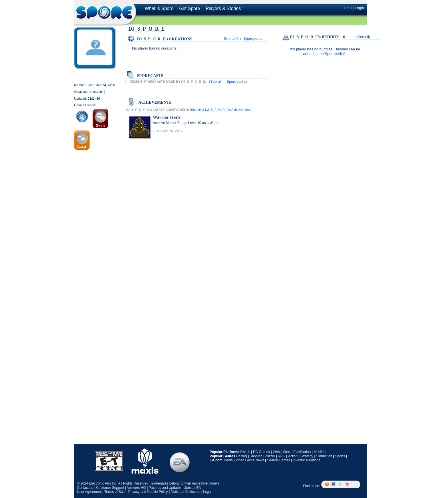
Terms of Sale (114, 492)
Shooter (256, 456)
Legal (207, 492)
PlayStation (302, 452)
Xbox (286, 452)
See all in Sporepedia (243, 38)
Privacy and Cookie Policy (148, 492)
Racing (241, 456)
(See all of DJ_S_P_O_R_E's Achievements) (221, 109)
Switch (245, 452)
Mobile (318, 452)
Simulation (324, 456)
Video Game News (250, 460)
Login (359, 8)
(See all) (363, 37)
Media (228, 460)
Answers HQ (136, 488)
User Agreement (89, 492)
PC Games (261, 452)
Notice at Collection (185, 492)
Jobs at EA (192, 488)
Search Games (278, 460)
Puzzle (270, 456)
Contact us (85, 488)
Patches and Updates (165, 488)
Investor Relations (306, 460)
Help (347, 8)
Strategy (307, 456)
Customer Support (110, 488)
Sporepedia (334, 54)
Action (292, 456)
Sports (340, 456)
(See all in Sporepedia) (228, 81)
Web (276, 452)
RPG (281, 456)
